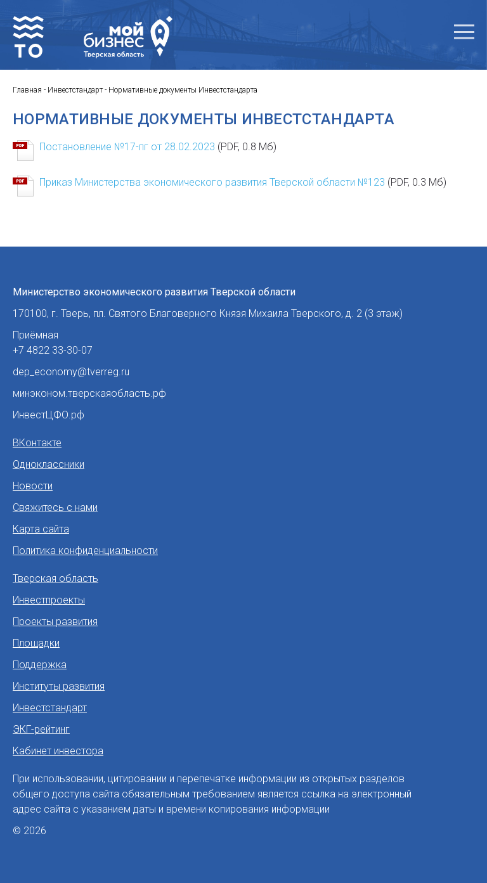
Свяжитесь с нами (55, 507)
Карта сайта (41, 529)
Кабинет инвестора (58, 751)
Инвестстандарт (50, 708)
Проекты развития (55, 622)
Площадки (36, 643)
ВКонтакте (37, 443)
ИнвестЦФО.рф (48, 415)
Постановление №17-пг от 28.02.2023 (157, 147)
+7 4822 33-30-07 (53, 350)
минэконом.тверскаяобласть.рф (89, 393)
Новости (33, 486)
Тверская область (55, 578)
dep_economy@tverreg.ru (71, 372)
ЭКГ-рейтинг (41, 729)
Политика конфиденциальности (85, 551)
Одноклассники (48, 464)
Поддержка (40, 665)
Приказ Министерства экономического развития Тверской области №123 (242, 182)
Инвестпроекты (49, 600)
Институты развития (59, 686)
